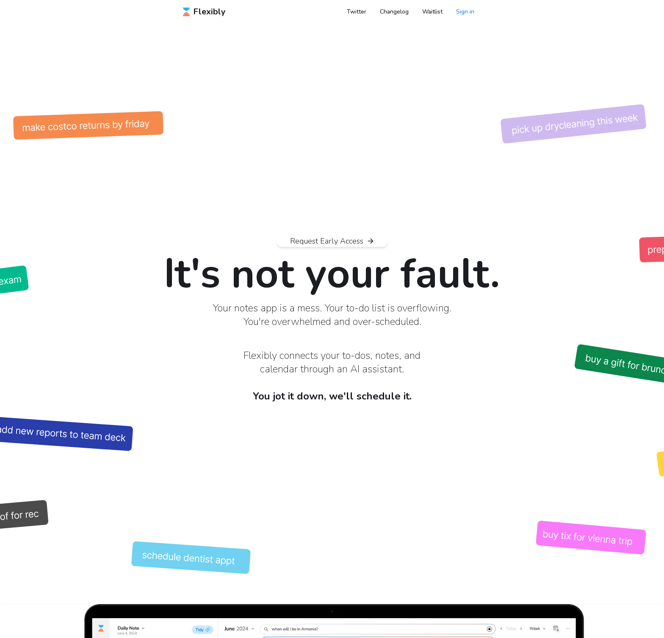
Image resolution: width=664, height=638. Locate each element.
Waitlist (432, 12)
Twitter (356, 12)
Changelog (394, 12)
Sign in (465, 12)
